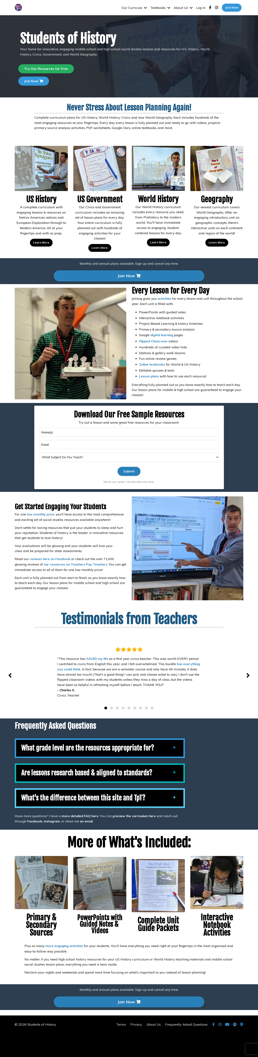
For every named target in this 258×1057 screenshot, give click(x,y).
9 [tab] (152, 729)
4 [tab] (123, 729)
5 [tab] (129, 729)
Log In (200, 7)
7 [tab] (140, 729)
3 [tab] (117, 729)
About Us (183, 7)
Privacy (136, 1048)
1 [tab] (106, 729)
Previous (10, 687)
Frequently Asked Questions (186, 1048)
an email (86, 844)
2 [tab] (111, 729)
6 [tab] (135, 729)
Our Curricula (133, 7)
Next (248, 687)
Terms (121, 1048)
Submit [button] (129, 474)
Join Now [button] (231, 7)
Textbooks (160, 7)
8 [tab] (146, 729)
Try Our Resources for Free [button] (46, 69)
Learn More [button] (41, 226)
